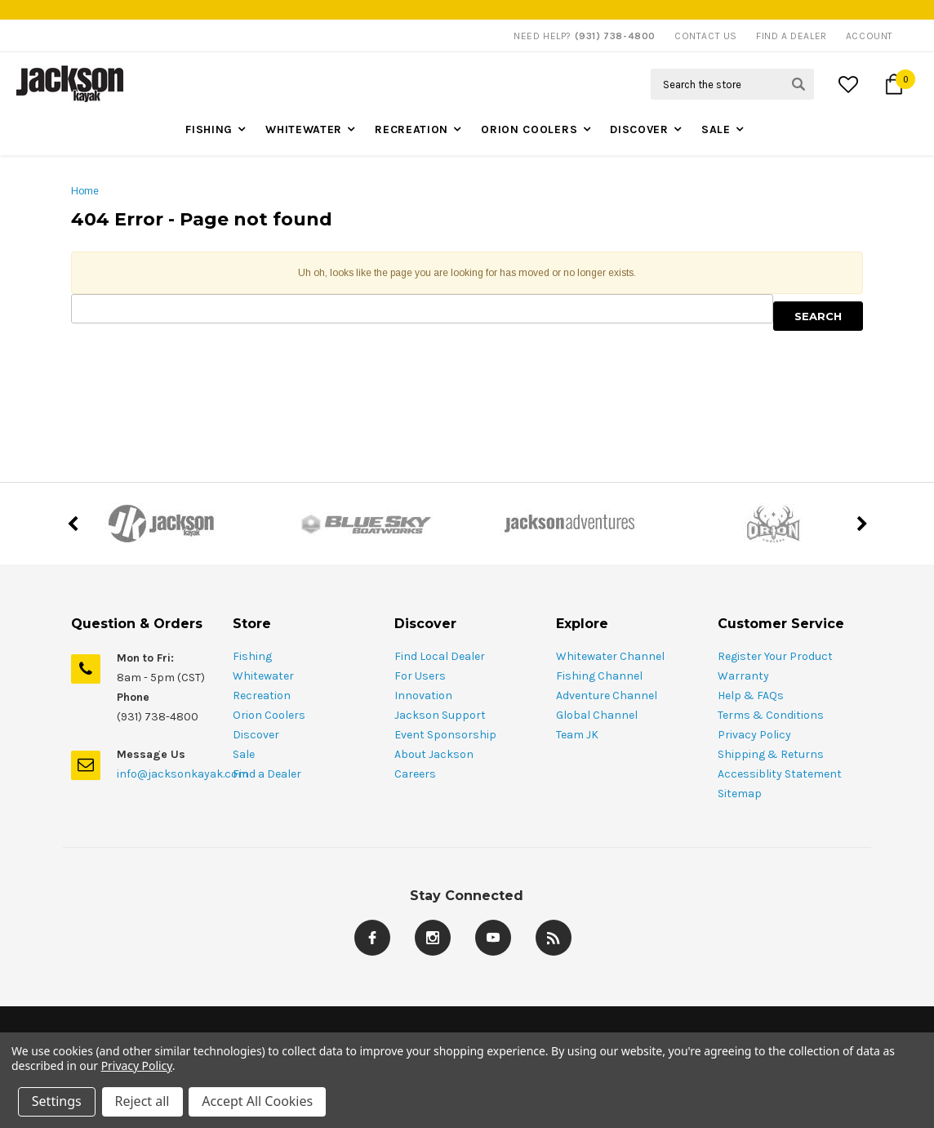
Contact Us (705, 36)
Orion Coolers (529, 129)
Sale (716, 129)
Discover (639, 129)
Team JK (577, 735)
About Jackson (434, 754)
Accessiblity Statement (780, 774)
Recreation (411, 129)
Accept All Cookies (258, 1102)
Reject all (142, 1102)
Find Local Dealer (439, 656)
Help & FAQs (751, 695)
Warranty (743, 676)
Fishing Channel (599, 676)
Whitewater (303, 129)
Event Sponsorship (445, 735)
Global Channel (597, 715)
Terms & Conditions (771, 715)
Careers (415, 774)
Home (85, 191)
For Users (420, 676)
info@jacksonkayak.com (182, 774)
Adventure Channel (606, 695)
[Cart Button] (894, 84)
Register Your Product (775, 656)
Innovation (423, 695)
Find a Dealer (267, 774)
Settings (57, 1102)
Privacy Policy (754, 735)
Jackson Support (440, 715)
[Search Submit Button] (798, 84)
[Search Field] (732, 84)
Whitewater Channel (610, 656)
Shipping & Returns (771, 754)
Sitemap (740, 793)
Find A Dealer (791, 36)
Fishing (209, 129)
